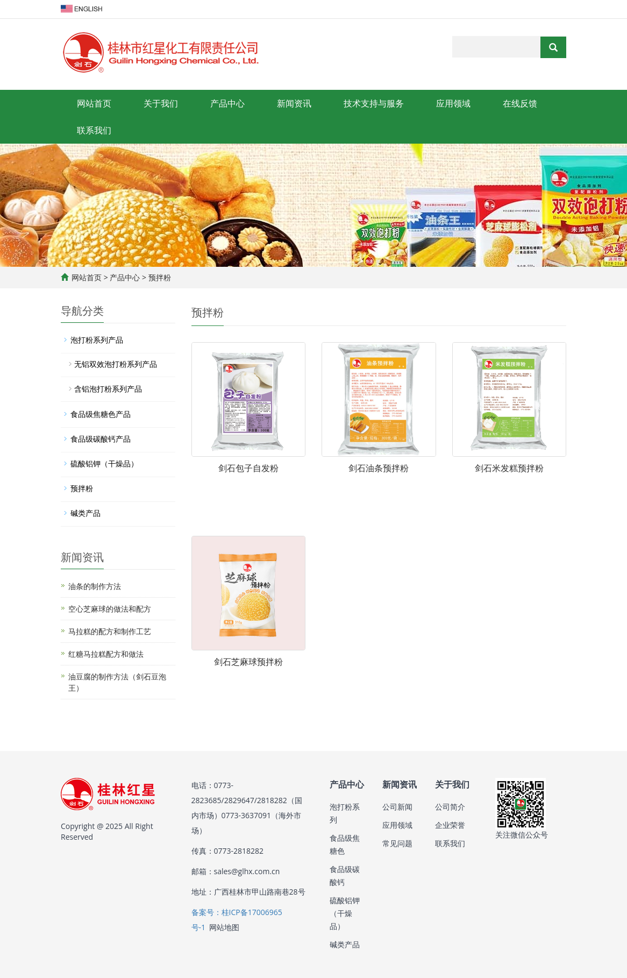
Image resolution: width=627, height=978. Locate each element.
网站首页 (94, 103)
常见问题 (397, 843)
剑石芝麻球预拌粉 (248, 662)
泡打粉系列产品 (96, 340)
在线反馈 (520, 103)
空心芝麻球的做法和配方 (109, 609)
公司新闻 (397, 807)
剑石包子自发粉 (248, 468)
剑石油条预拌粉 (378, 468)
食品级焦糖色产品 (100, 414)
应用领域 (453, 103)
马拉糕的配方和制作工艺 (109, 631)
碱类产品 (85, 513)
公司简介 (450, 807)
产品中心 (227, 103)
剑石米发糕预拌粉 (509, 468)
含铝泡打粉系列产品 (108, 389)
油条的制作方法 (94, 586)
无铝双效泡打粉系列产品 (115, 364)
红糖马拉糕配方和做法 (106, 654)
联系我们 (94, 130)
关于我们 (161, 103)
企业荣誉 (450, 825)
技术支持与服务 (374, 103)
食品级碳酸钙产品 (100, 439)
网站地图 (224, 927)
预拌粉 (158, 277)
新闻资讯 (294, 103)
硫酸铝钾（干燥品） (104, 463)
